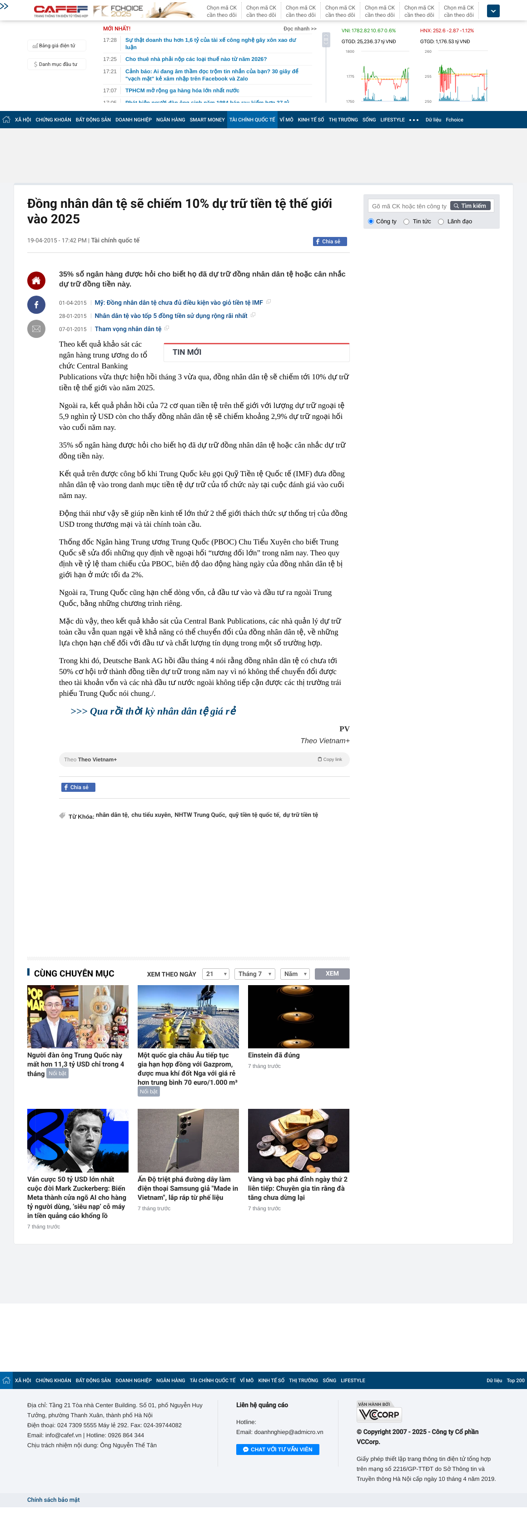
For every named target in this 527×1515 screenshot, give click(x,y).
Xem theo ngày (171, 974)
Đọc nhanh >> (300, 28)
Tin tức (422, 221)
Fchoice (454, 120)
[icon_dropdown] (493, 11)
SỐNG (369, 120)
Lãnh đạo (459, 221)
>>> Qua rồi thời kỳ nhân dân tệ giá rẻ (152, 711)
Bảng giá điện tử (52, 45)
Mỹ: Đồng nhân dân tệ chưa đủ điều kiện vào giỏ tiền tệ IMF (183, 303)
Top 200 (516, 1381)
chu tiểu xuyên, (151, 815)
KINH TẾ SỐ (311, 120)
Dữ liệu (433, 120)
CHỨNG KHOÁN (53, 120)
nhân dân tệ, (112, 815)
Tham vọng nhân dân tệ (132, 329)
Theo (204, 759)
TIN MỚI (187, 352)
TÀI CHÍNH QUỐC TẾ (252, 120)
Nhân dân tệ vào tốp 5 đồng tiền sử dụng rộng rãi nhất (175, 316)
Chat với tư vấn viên (278, 1450)
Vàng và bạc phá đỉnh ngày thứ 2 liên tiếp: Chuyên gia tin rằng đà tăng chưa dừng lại (298, 1188)
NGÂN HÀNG (170, 120)
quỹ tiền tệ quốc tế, (255, 815)
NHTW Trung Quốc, (200, 815)
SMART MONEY (207, 120)
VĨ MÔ (286, 120)
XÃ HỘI (23, 120)
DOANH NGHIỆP (133, 120)
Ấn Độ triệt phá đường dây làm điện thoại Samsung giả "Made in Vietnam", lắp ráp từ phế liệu (188, 1188)
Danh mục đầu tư (53, 64)
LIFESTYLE (392, 120)
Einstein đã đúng (274, 1055)
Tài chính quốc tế (115, 240)
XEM (332, 973)
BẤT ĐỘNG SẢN (93, 120)
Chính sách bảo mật (53, 1500)
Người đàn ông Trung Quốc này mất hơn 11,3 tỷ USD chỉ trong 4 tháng (75, 1064)
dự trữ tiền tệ (300, 815)
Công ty (386, 221)
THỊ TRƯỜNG (343, 120)
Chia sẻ (331, 241)
